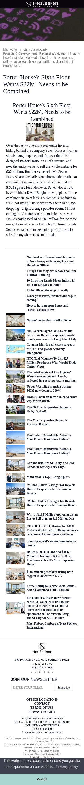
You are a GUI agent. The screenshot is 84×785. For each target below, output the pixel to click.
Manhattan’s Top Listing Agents (48, 477)
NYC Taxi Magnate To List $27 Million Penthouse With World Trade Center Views (51, 362)
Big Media (32, 57)
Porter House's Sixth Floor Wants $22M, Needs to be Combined (42, 112)
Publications (11, 65)
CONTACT (42, 703)
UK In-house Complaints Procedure (42, 751)
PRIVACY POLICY (41, 711)
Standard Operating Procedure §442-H (42, 747)
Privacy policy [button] (67, 767)
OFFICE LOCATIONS (42, 699)
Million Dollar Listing (57, 61)
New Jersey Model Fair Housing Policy (42, 754)
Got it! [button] (42, 779)
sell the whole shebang (56, 166)
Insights (75, 53)
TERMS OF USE (42, 707)
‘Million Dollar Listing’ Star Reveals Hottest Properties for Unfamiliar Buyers (51, 489)
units (9, 224)
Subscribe (63, 687)
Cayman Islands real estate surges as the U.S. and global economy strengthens (51, 348)
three (73, 219)
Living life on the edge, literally (47, 290)
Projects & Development (20, 53)
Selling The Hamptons (57, 57)
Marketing (10, 49)
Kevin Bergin (36, 192)
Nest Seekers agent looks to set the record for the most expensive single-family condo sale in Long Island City (52, 335)
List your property (36, 49)
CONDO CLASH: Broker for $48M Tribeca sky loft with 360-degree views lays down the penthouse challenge (52, 530)
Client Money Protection (42, 757)
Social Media (14, 57)
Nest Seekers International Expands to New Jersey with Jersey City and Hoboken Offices (51, 261)
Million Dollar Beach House (22, 61)
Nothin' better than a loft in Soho (49, 320)
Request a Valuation (53, 53)
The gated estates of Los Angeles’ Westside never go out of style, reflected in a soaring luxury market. (51, 376)
